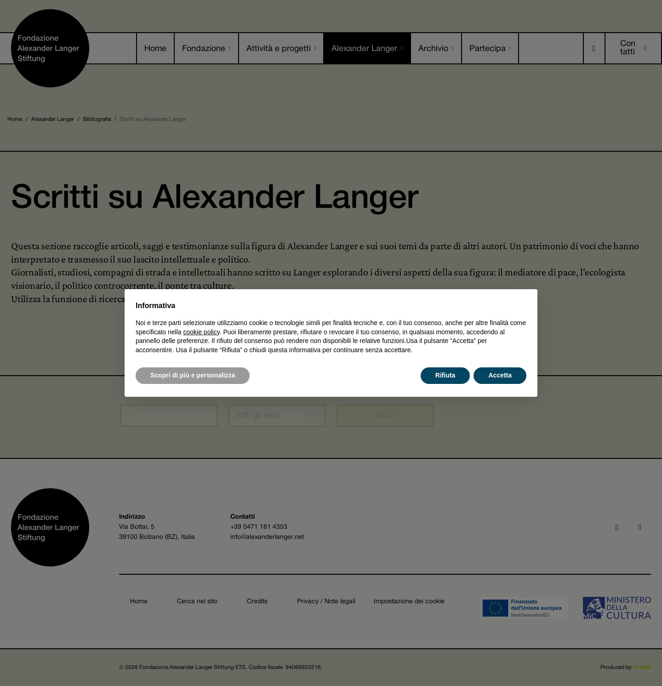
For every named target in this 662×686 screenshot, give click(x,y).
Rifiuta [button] (445, 375)
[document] (331, 327)
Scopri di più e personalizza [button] (192, 375)
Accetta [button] (500, 375)
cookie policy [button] (201, 332)
